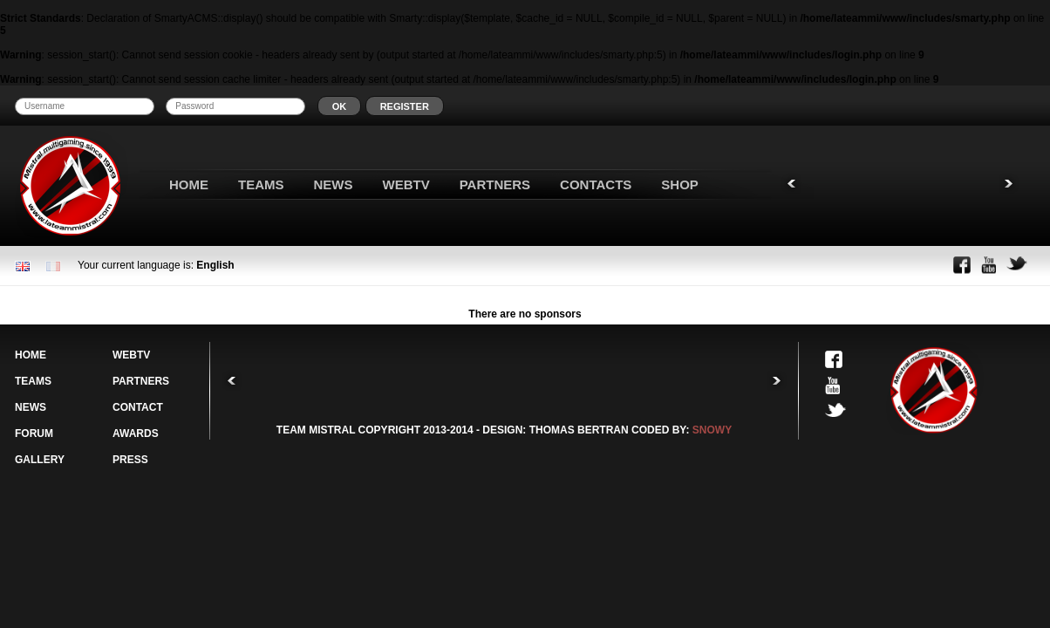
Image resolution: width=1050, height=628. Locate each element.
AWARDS (135, 433)
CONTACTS (595, 184)
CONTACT (137, 407)
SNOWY (712, 430)
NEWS (333, 184)
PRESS (130, 460)
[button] (339, 106)
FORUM (34, 433)
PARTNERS (495, 184)
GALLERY (40, 460)
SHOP (680, 184)
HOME (188, 184)
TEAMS (261, 184)
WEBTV (406, 184)
